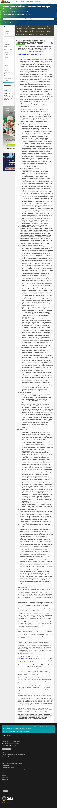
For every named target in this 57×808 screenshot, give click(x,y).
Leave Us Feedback (8, 102)
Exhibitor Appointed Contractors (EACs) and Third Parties (8, 72)
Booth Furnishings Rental (7, 44)
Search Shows (29, 1)
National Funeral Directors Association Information (8, 32)
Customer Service (6, 784)
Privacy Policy (5, 777)
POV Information (8, 49)
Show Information (7, 38)
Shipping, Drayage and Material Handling (7, 55)
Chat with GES (27, 34)
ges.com (4, 781)
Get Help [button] (38, 1)
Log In (12, 1)
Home (3, 752)
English (5, 791)
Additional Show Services (8, 64)
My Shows (9, 802)
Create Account (20, 1)
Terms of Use (5, 779)
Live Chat (4, 775)
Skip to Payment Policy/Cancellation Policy (29, 54)
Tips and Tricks (5, 786)
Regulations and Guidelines (8, 79)
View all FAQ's (6, 749)
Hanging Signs (7, 60)
